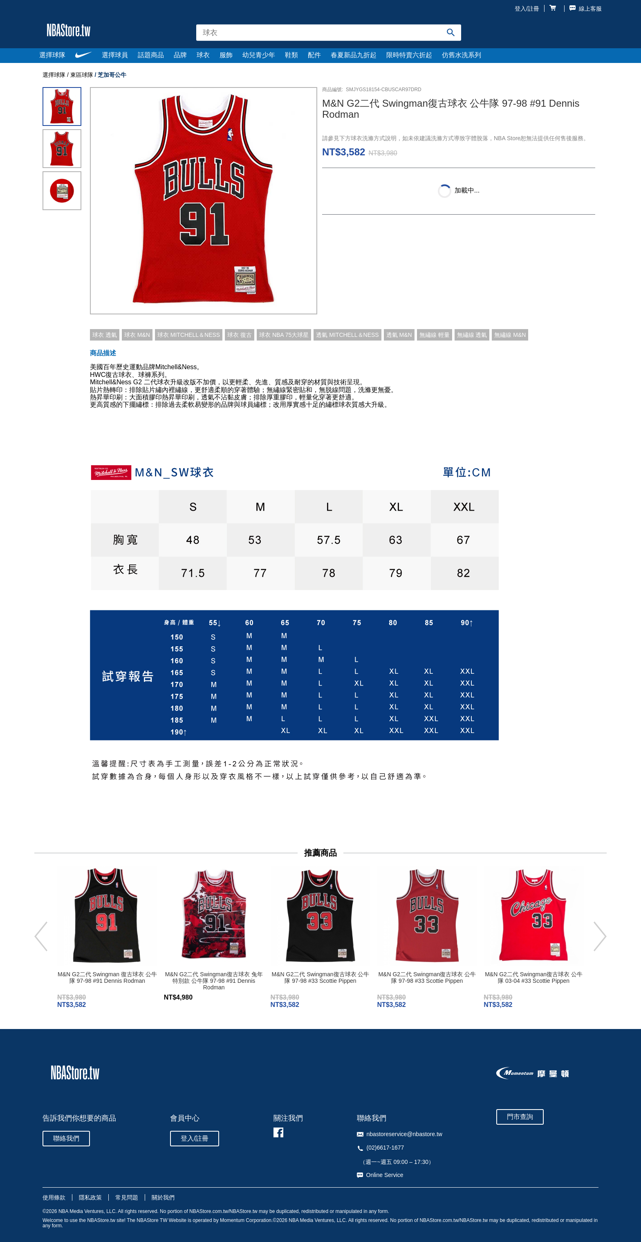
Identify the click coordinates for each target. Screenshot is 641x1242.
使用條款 (54, 1197)
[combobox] (328, 32)
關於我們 (163, 1197)
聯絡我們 (66, 1138)
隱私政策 (90, 1197)
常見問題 (126, 1197)
